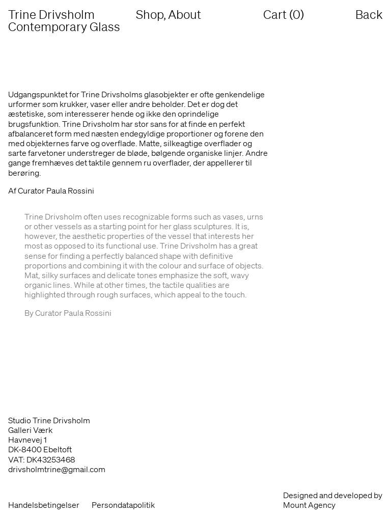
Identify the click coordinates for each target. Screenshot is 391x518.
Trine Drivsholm (68, 20)
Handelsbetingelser (43, 505)
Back (369, 14)
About (184, 14)
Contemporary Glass (64, 26)
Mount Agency (309, 505)
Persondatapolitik (123, 505)
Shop (149, 14)
